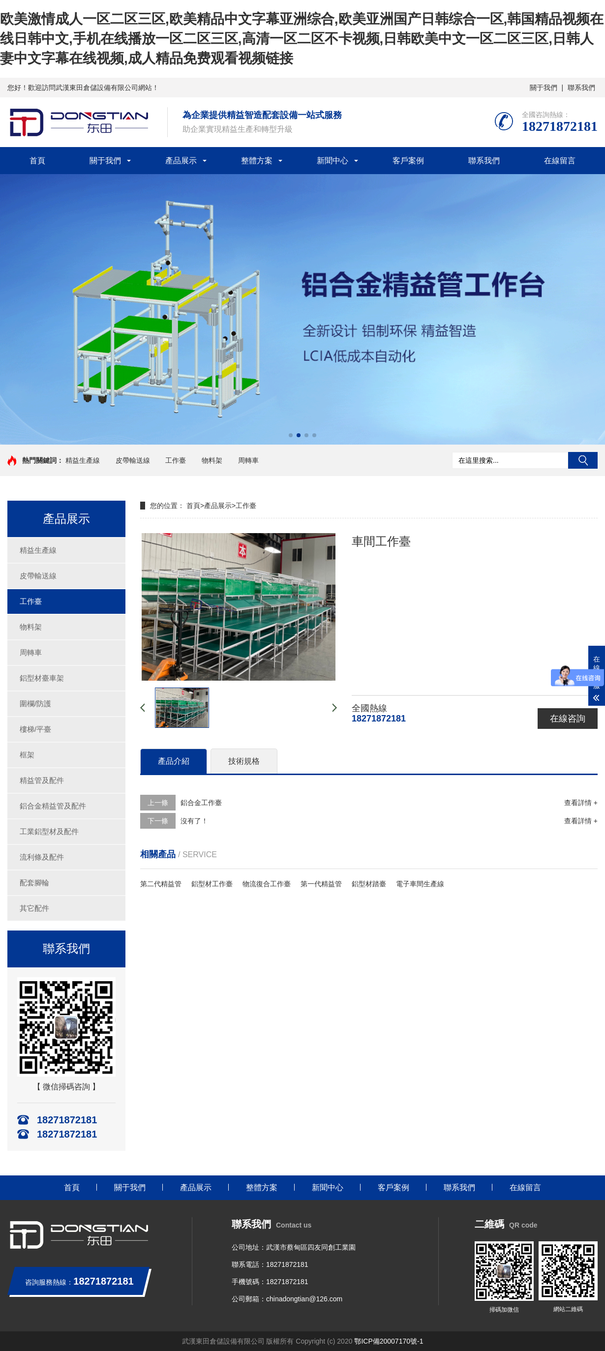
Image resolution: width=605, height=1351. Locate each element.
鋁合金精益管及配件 (53, 806)
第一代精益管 (321, 884)
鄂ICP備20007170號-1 (388, 1341)
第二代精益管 (161, 884)
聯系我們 (581, 87)
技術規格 (244, 761)
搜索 (583, 460)
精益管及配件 (42, 780)
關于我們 (543, 87)
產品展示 (181, 160)
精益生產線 (82, 460)
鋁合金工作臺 (201, 803)
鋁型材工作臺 (212, 884)
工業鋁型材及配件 (49, 831)
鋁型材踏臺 (369, 884)
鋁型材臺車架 (42, 678)
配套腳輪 (34, 882)
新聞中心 (332, 160)
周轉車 (248, 460)
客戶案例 (408, 160)
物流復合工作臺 (266, 884)
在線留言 (559, 160)
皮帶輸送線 (133, 460)
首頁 (37, 160)
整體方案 (256, 160)
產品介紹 (173, 761)
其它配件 (34, 908)
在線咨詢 (567, 718)
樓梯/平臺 (35, 729)
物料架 (212, 460)
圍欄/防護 (35, 703)
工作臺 (175, 460)
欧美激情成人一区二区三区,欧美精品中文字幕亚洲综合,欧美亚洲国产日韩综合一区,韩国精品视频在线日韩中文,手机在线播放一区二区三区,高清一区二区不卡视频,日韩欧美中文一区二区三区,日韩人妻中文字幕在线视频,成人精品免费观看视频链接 (302, 38)
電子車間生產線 (420, 884)
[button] (291, 435)
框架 (27, 755)
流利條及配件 (42, 857)
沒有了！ (194, 821)
